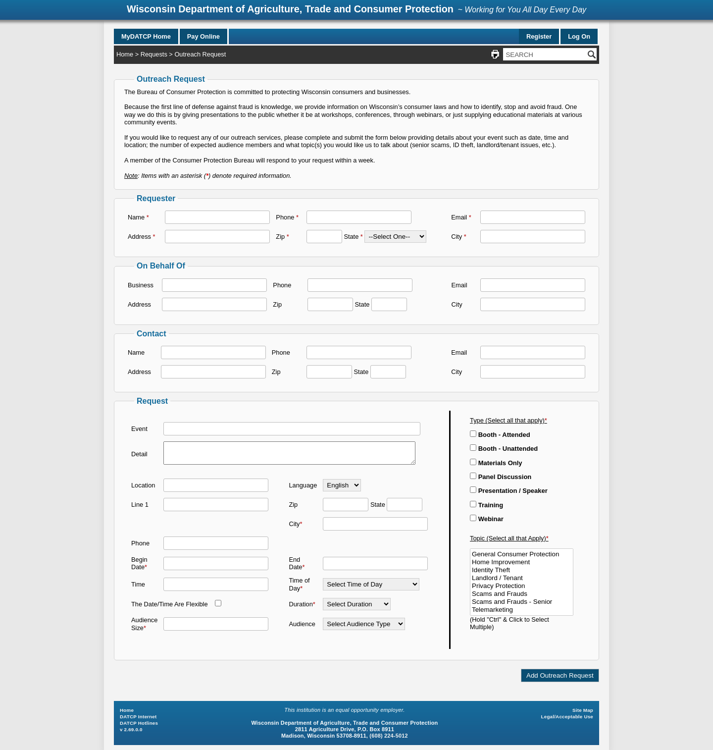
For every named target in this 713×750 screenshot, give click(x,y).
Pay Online (203, 36)
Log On (579, 36)
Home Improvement (521, 562)
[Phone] (358, 217)
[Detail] (289, 453)
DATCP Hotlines (139, 723)
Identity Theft (521, 570)
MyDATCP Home (146, 36)
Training (486, 505)
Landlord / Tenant (521, 578)
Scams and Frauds (521, 594)
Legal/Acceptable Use (567, 716)
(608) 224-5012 (388, 736)
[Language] (342, 487)
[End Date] (375, 565)
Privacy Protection (521, 586)
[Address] (217, 236)
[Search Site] (545, 54)
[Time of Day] (371, 587)
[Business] (214, 285)
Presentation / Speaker (509, 490)
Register (539, 36)
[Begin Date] (215, 565)
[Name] (217, 217)
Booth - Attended (500, 434)
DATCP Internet (138, 716)
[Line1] (215, 506)
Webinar (487, 519)
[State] (395, 236)
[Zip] (324, 236)
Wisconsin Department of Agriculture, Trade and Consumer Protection (290, 8)
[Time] (215, 586)
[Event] (291, 426)
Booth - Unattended (504, 448)
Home (124, 54)
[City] (532, 236)
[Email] (532, 217)
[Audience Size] (215, 626)
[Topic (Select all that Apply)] (521, 582)
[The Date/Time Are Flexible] (218, 605)
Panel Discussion (500, 477)
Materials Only (496, 463)
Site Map (582, 710)
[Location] (215, 487)
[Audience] (364, 626)
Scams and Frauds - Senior (521, 602)
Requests (154, 54)
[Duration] (357, 606)
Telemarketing (521, 610)
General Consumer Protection (521, 554)
